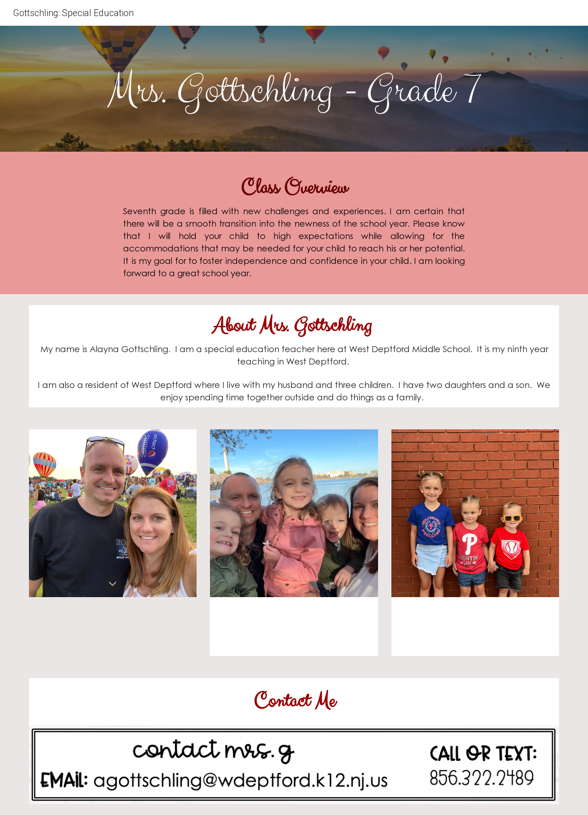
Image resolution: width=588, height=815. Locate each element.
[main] (294, 91)
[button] (112, 584)
